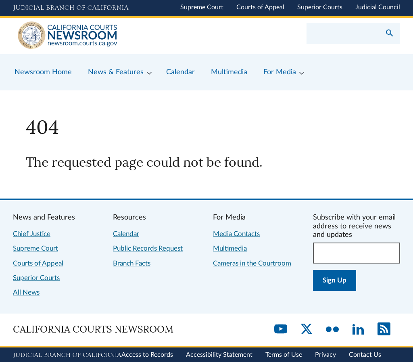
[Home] (109, 36)
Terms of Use (283, 355)
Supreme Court (201, 7)
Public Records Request (148, 248)
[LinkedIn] (358, 329)
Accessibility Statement (219, 355)
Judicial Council (377, 7)
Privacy (325, 355)
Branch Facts (131, 263)
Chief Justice (31, 233)
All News (26, 292)
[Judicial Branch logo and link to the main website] (71, 8)
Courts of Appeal (260, 7)
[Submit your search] (389, 34)
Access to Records (147, 355)
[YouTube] (280, 329)
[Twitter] (306, 329)
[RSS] (384, 329)
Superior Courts (319, 7)
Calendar (126, 233)
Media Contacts (236, 233)
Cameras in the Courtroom (252, 263)
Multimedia (230, 248)
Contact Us (365, 355)
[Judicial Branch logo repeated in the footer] (67, 355)
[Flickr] (332, 329)
